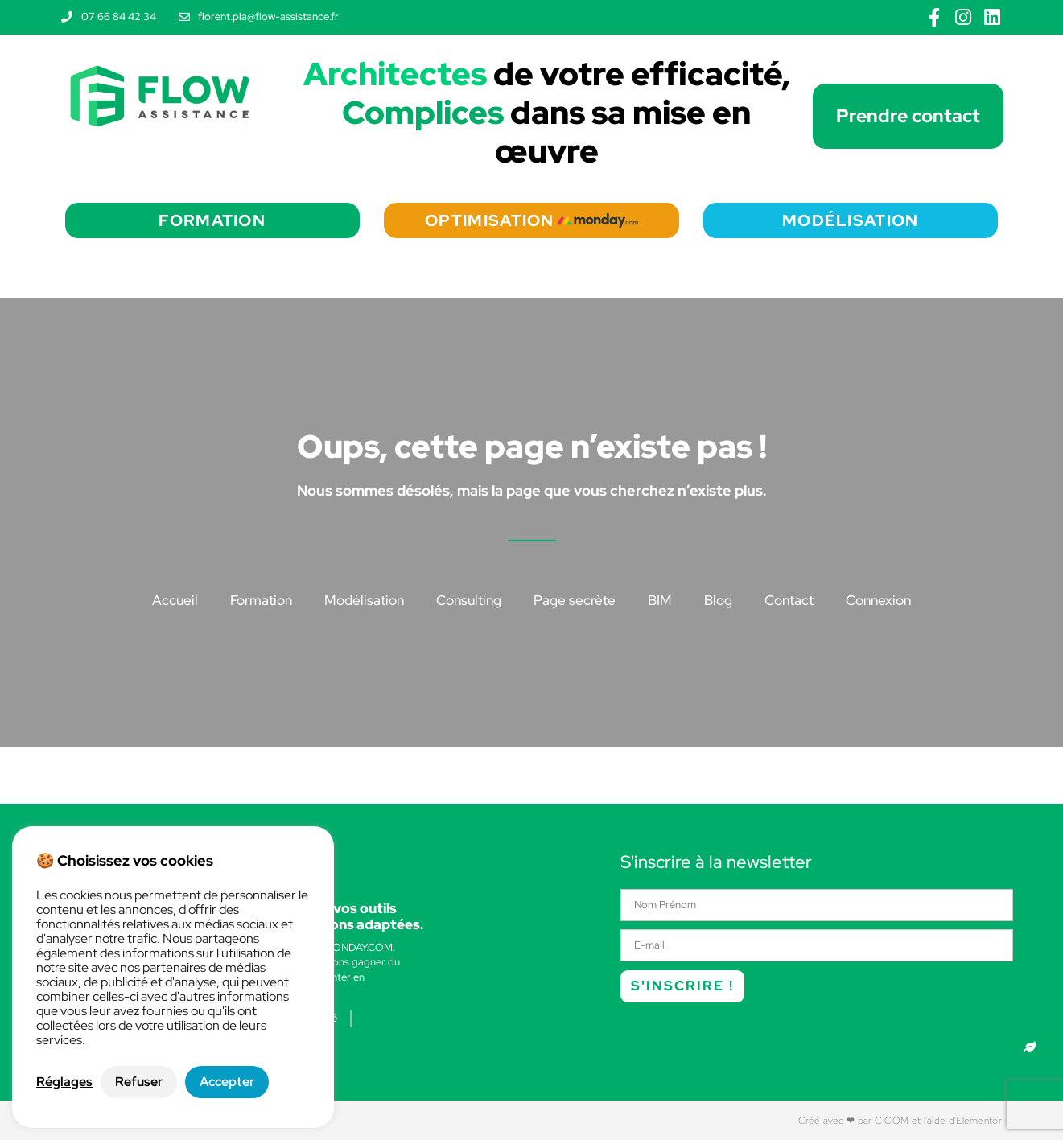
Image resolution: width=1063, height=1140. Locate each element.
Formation (261, 600)
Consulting (468, 600)
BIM (660, 600)
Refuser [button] (139, 1081)
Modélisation (364, 600)
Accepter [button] (227, 1081)
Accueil (175, 600)
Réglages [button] (64, 1082)
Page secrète (575, 600)
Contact (789, 600)
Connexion (878, 600)
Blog (718, 600)
